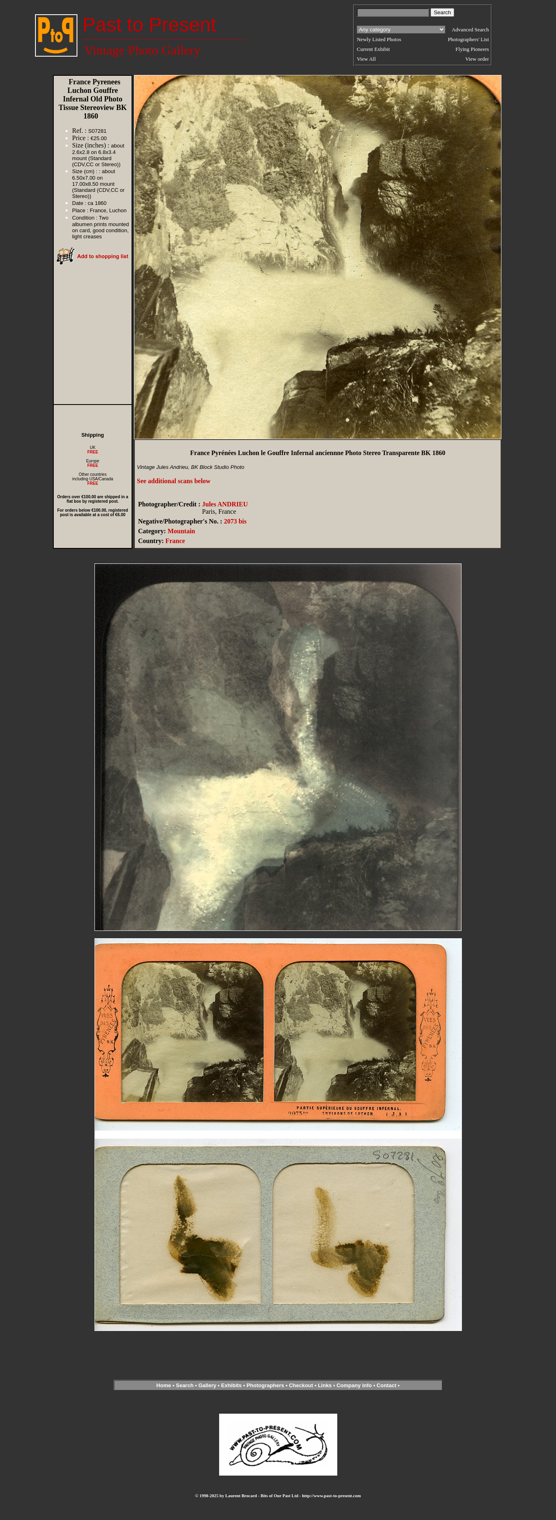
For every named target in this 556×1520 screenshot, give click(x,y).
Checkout (301, 1385)
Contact (386, 1385)
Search (184, 1385)
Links (325, 1385)
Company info (354, 1385)
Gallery (207, 1385)
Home (163, 1385)
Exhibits (231, 1385)
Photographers (265, 1385)
